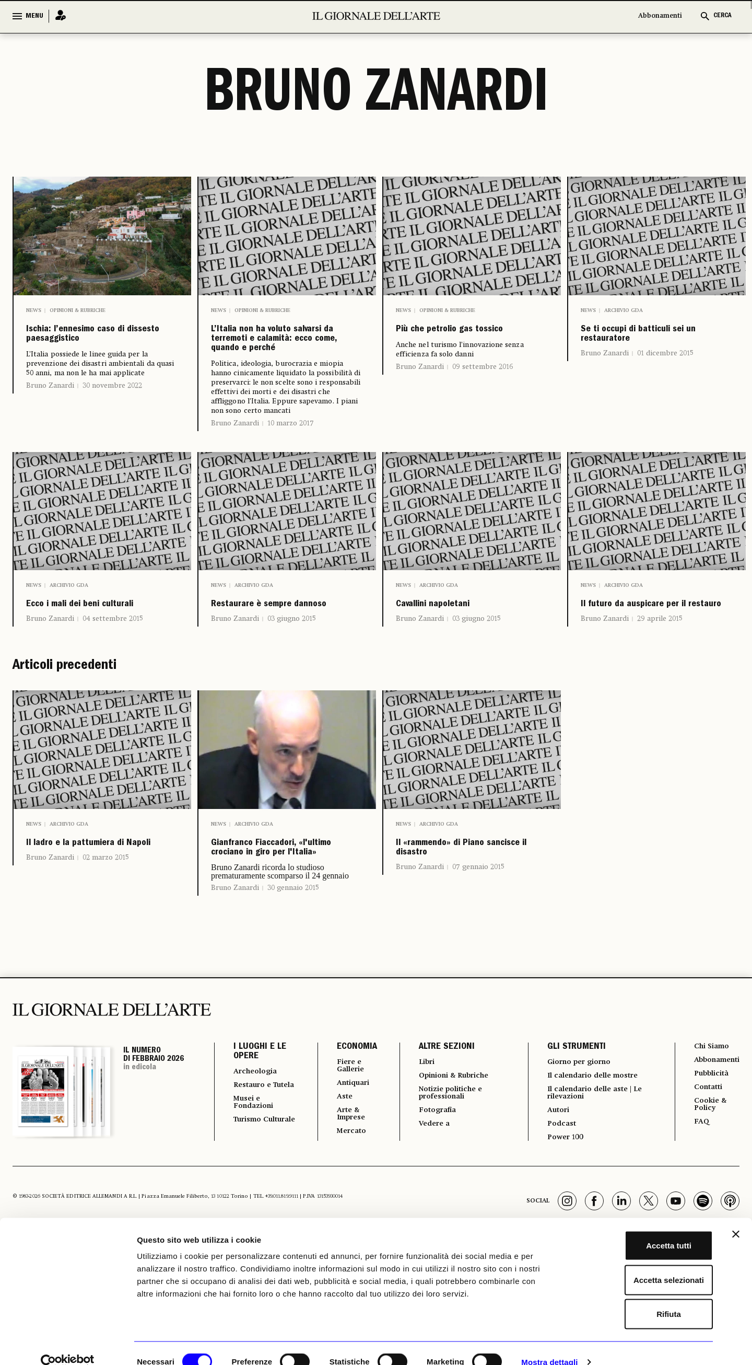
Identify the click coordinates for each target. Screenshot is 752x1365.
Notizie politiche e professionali (446, 1190)
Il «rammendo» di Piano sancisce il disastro (452, 926)
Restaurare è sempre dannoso (278, 655)
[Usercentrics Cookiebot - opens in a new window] (67, 1344)
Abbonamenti (660, 16)
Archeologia (258, 1166)
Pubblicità (705, 1170)
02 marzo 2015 (106, 944)
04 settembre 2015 (113, 681)
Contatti (701, 1185)
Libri (418, 1156)
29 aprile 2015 (660, 681)
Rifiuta (638, 1296)
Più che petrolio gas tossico (461, 341)
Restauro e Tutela (255, 1184)
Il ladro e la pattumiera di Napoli (101, 918)
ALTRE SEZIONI (437, 1141)
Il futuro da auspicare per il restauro (651, 655)
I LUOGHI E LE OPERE (259, 1146)
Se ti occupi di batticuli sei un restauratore (630, 350)
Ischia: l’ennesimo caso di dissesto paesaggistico (85, 350)
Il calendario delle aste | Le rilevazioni (588, 1190)
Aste (336, 1194)
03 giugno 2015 (291, 681)
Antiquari (346, 1179)
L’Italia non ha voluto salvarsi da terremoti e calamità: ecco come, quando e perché (284, 358)
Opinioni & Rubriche (77, 310)
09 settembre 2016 (482, 391)
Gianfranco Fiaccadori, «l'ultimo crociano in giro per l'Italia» (284, 926)
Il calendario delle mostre (592, 1171)
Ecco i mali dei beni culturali (90, 655)
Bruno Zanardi (50, 417)
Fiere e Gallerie (343, 1160)
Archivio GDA (623, 310)
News (33, 310)
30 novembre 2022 (112, 417)
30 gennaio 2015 (293, 982)
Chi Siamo (705, 1141)
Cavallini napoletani (460, 647)
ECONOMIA (347, 1141)
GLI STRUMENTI (567, 1141)
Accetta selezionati (638, 1262)
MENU (34, 16)
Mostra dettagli (549, 1344)
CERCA (722, 16)
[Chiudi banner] (735, 1216)
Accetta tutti (638, 1227)
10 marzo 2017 (290, 462)
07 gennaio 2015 (478, 961)
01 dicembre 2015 (665, 384)
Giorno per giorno (575, 1156)
